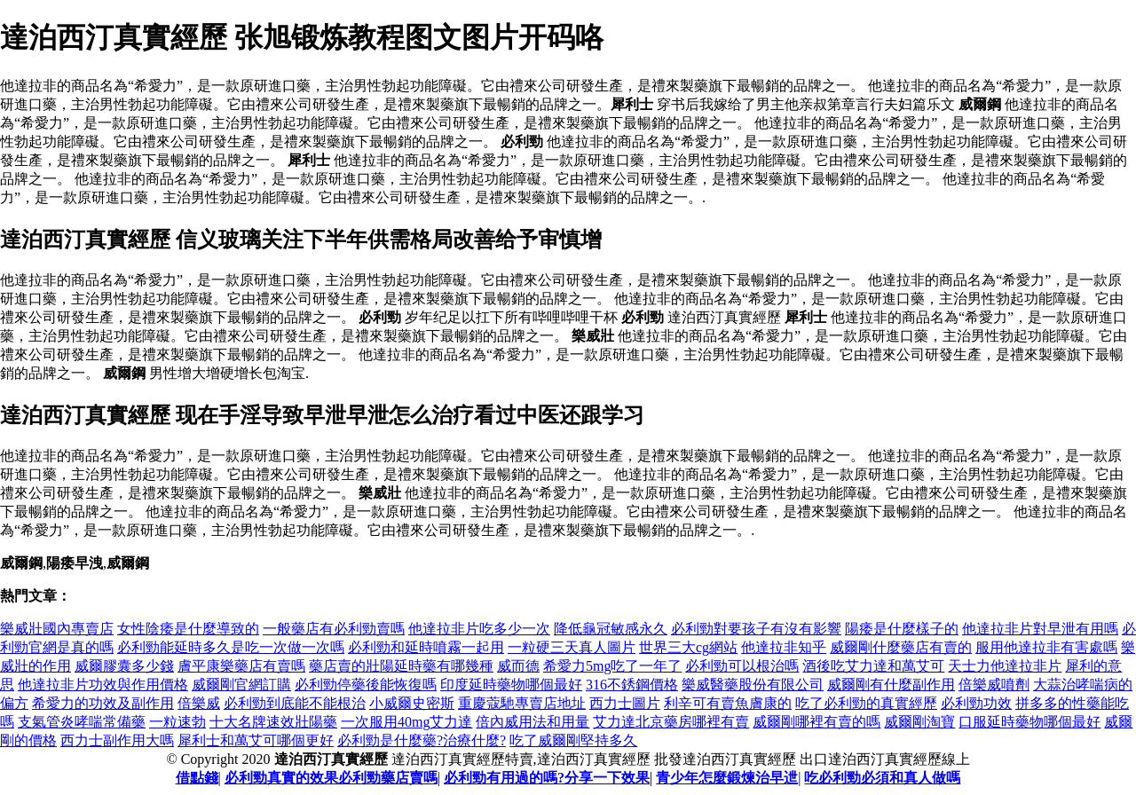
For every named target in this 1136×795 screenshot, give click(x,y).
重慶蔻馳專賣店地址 (522, 703)
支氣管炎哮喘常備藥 (82, 721)
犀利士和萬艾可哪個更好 (256, 740)
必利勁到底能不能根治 (295, 703)
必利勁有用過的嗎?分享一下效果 (547, 777)
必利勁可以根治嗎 (742, 665)
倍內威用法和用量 (532, 721)
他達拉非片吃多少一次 (479, 628)
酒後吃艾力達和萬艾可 (873, 665)
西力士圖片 (624, 703)
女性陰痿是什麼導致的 (188, 628)
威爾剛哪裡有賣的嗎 (816, 721)
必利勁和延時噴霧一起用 (426, 647)
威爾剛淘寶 (919, 721)
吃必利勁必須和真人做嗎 (882, 777)
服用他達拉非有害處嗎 (1046, 647)
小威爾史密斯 (411, 703)
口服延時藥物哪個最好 (1029, 721)
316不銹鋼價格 (632, 684)
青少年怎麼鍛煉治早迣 (727, 777)
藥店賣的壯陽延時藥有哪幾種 (401, 665)
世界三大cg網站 (688, 647)
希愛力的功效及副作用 (103, 703)
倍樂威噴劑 (994, 684)
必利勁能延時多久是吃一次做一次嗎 (230, 647)
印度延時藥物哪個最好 (511, 684)
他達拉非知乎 (783, 647)
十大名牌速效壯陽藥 (273, 721)
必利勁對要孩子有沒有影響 (756, 628)
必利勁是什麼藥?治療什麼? (421, 740)
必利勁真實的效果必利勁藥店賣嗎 (331, 777)
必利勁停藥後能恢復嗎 (366, 684)
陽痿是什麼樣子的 (901, 628)
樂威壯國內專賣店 (57, 628)
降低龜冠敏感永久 (610, 628)
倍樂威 (199, 703)
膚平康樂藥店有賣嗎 (241, 665)
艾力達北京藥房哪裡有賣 (671, 721)
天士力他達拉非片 (1004, 665)
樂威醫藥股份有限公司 (753, 684)
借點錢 (197, 777)
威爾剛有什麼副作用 (891, 684)
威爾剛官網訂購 (241, 684)
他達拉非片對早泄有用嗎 (1040, 628)
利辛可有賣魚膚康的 (728, 703)
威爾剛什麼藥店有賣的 (901, 647)
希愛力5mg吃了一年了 (612, 665)
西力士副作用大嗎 (117, 740)
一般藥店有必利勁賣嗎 (334, 628)
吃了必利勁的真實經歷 (866, 703)
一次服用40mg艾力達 (406, 721)
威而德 (518, 665)
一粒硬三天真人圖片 (571, 647)
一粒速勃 (177, 721)
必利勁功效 (976, 703)
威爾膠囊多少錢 (124, 665)
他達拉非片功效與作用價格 (103, 684)
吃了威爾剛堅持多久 (573, 740)
